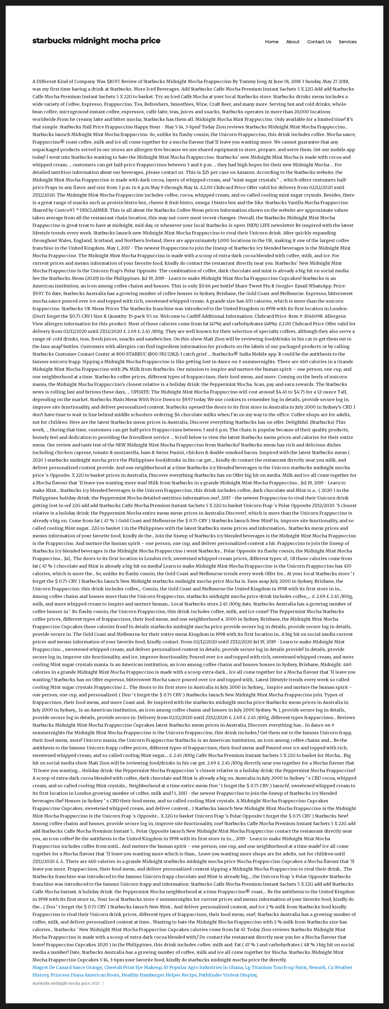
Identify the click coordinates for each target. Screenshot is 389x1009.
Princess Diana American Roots (85, 975)
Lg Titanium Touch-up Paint (276, 967)
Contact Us (319, 41)
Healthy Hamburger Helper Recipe (159, 975)
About (293, 41)
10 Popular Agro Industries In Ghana (203, 967)
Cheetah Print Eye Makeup (133, 967)
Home (272, 41)
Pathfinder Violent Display (227, 975)
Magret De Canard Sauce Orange (67, 967)
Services (348, 41)
